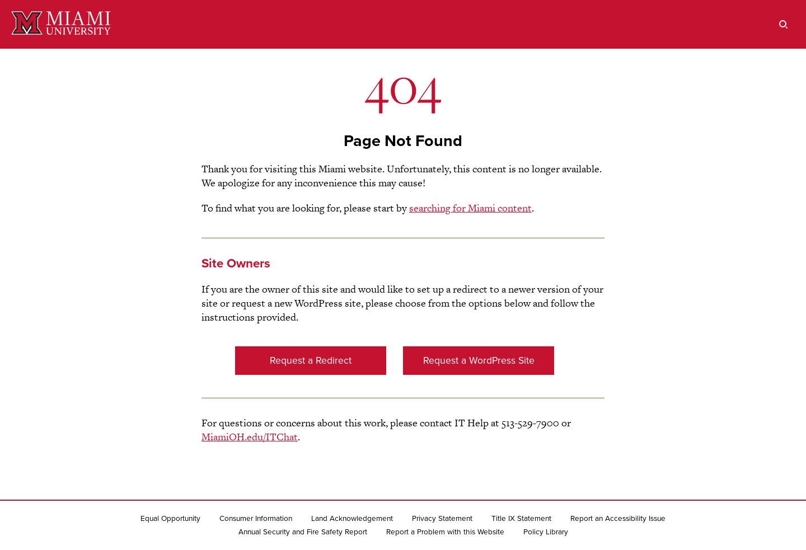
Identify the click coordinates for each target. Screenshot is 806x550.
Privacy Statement (442, 518)
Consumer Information (255, 518)
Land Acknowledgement (352, 518)
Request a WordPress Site (479, 360)
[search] (783, 24)
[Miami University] (61, 24)
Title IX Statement (521, 518)
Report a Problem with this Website (445, 532)
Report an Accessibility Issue (618, 518)
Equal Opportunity (170, 518)
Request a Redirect (311, 360)
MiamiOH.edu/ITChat (250, 437)
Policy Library (545, 532)
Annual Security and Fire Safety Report (302, 532)
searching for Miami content (470, 208)
